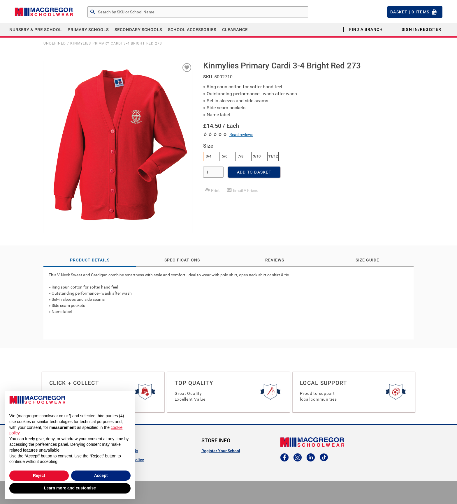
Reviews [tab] (274, 260)
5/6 (224, 156)
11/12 (273, 156)
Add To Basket (254, 172)
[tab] (228, 303)
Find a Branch (366, 29)
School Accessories (192, 29)
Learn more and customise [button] (70, 488)
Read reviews (241, 134)
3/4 (208, 156)
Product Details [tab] (90, 260)
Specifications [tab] (182, 260)
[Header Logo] (44, 12)
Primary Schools (88, 29)
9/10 (257, 156)
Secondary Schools (138, 29)
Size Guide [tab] (367, 260)
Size (208, 146)
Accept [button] (101, 475)
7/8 (240, 156)
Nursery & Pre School (35, 29)
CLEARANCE (235, 29)
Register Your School (220, 450)
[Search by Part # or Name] (92, 12)
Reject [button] (39, 475)
